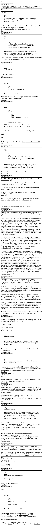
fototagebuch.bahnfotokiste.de (30, 142)
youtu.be (3, 195)
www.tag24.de (5, 465)
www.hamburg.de (6, 180)
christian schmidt (5, 274)
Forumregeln (24, 522)
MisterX (3, 61)
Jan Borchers (4, 100)
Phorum (10, 524)
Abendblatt (6, 513)
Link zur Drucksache (27, 379)
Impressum (4, 522)
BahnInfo (37, 524)
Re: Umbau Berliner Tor (7, 3)
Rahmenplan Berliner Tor (7, 373)
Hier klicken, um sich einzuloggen (10, 519)
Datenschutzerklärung (14, 522)
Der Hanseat (4, 315)
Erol (2, 1)
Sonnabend (4, 372)
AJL (2, 9)
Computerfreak (5, 208)
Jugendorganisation (22, 515)
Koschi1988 (4, 173)
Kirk (2, 31)
